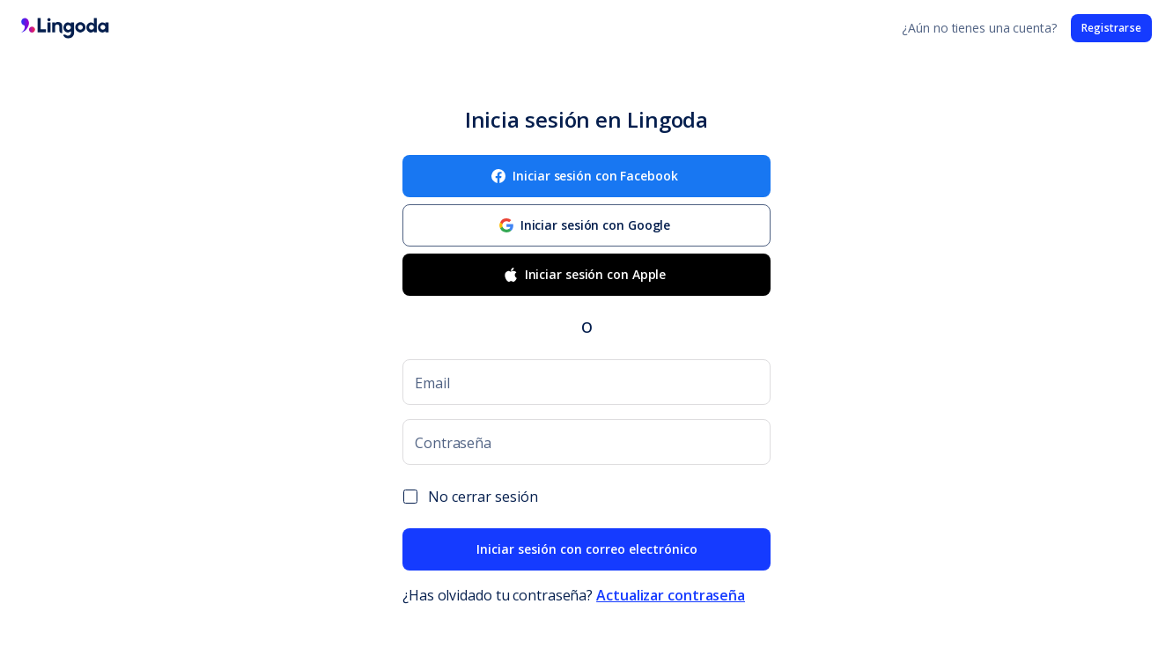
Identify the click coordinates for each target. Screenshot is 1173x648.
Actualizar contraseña (670, 595)
